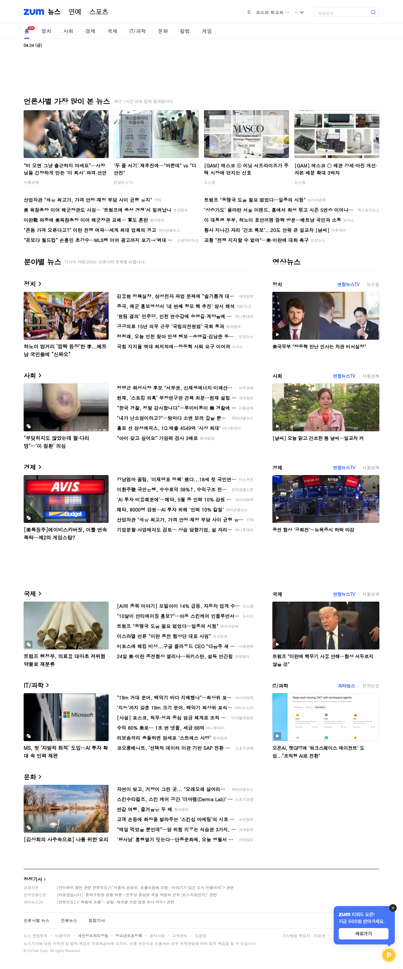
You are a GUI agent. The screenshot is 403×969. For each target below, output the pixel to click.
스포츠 (98, 12)
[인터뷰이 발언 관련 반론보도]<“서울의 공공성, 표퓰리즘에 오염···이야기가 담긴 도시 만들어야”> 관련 (145, 887)
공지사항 (157, 935)
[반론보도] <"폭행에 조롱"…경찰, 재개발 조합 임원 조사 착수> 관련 (115, 901)
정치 (46, 31)
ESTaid (33, 950)
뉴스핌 (209, 182)
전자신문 (370, 686)
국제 (112, 31)
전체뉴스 (69, 920)
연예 (75, 12)
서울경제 (31, 182)
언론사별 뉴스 (36, 920)
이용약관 (62, 935)
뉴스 (54, 12)
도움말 (200, 935)
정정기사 (33, 879)
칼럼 (185, 31)
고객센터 (179, 935)
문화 (163, 31)
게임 (207, 31)
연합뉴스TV (123, 182)
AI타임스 (346, 686)
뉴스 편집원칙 (36, 935)
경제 (90, 31)
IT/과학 (137, 31)
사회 (68, 31)
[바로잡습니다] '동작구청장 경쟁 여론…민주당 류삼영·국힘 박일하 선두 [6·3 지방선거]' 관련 (137, 894)
